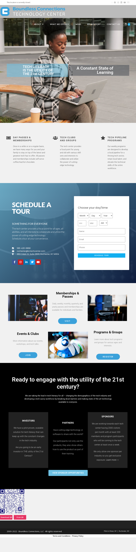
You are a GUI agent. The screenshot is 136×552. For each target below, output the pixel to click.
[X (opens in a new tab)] (112, 2)
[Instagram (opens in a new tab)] (118, 2)
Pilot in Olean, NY (110, 531)
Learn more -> (112, 460)
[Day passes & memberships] (8, 138)
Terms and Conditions (61, 536)
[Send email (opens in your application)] (128, 2)
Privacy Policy (77, 536)
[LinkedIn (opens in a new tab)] (121, 2)
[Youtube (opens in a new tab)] (125, 2)
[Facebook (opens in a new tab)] (115, 2)
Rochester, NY (124, 531)
